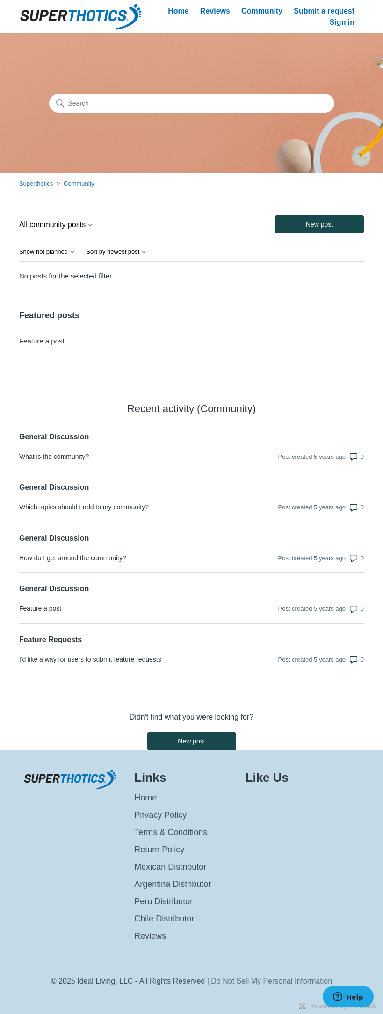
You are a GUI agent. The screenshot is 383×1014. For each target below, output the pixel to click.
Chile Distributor (164, 918)
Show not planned (47, 252)
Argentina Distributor (172, 884)
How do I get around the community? (72, 558)
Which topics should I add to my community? (84, 507)
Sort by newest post (116, 252)
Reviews (215, 11)
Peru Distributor (163, 901)
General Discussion (54, 437)
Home (178, 11)
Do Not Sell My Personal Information (271, 981)
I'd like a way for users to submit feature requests (90, 659)
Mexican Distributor (170, 866)
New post (319, 224)
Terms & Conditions (170, 832)
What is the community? (54, 456)
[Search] (191, 103)
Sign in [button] (342, 22)
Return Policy (159, 849)
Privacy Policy (160, 815)
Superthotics (37, 183)
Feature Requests (50, 639)
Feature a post (42, 341)
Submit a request (324, 11)
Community (261, 11)
